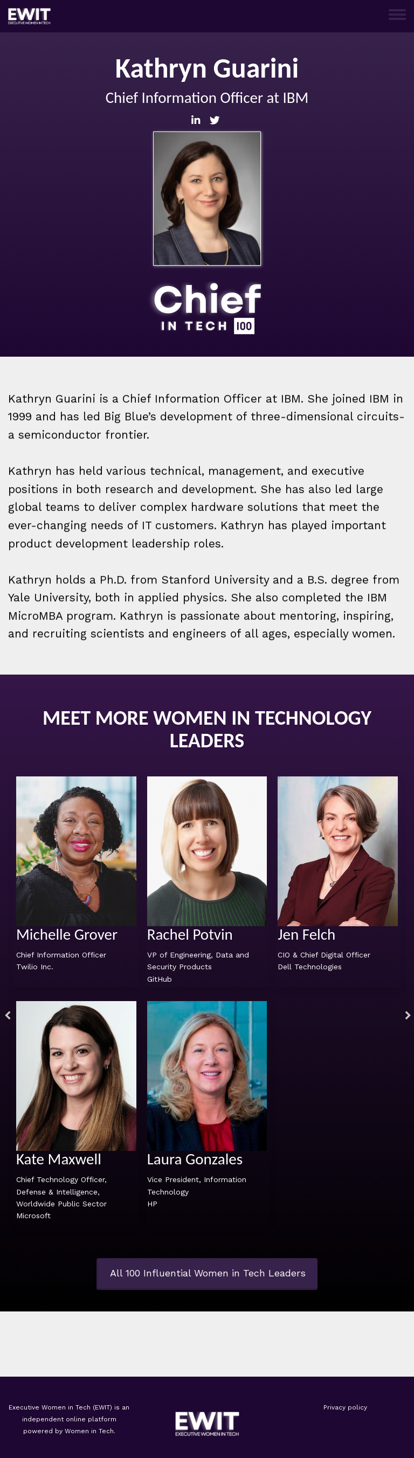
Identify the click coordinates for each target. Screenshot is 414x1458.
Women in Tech (89, 1431)
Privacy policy (345, 1407)
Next (406, 1017)
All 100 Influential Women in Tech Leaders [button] (208, 1273)
